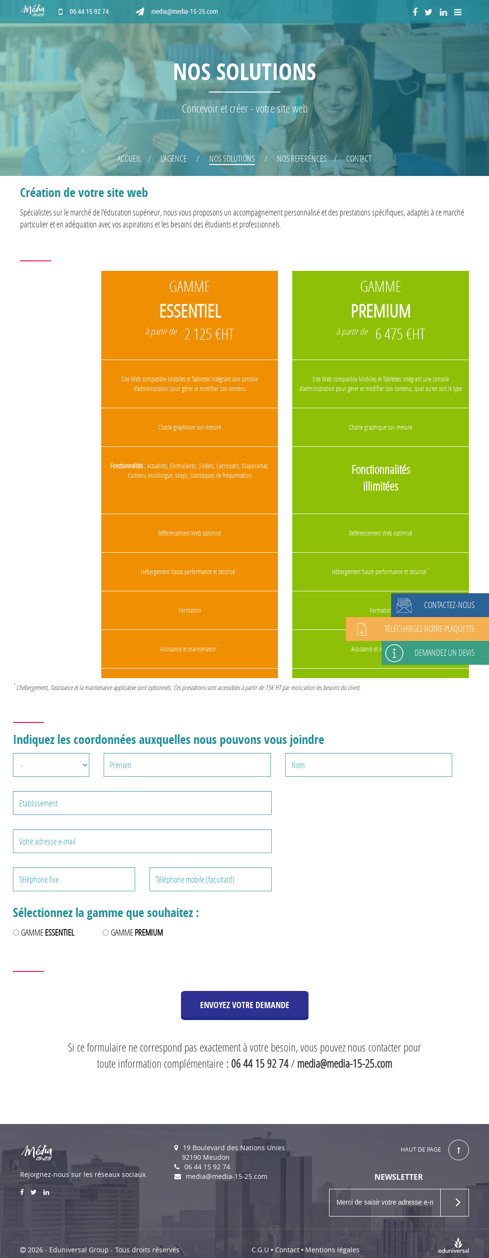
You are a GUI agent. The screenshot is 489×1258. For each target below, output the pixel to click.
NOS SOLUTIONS (232, 158)
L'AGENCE (173, 158)
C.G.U (260, 1249)
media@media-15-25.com (177, 11)
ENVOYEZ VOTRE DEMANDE (244, 1005)
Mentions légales (332, 1249)
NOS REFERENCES (302, 158)
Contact (287, 1249)
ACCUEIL (129, 158)
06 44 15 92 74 (84, 11)
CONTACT (359, 158)
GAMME (47, 932)
